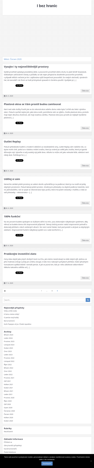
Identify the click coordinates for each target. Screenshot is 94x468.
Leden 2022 (8, 374)
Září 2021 (7, 381)
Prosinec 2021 (9, 378)
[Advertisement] (47, 36)
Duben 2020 (8, 421)
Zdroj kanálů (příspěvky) (13, 445)
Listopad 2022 (9, 361)
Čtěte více (85, 91)
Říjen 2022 (8, 364)
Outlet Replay (12, 141)
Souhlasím (47, 463)
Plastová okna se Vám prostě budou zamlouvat (32, 104)
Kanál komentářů (10, 449)
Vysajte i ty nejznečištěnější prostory (26, 66)
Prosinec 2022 (9, 358)
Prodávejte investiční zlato (20, 253)
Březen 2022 (8, 368)
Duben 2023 (8, 348)
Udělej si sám (12, 179)
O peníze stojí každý (11, 317)
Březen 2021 (8, 391)
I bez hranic (47, 5)
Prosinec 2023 (9, 341)
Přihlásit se (8, 442)
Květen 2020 (8, 417)
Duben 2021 (8, 388)
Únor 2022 (8, 371)
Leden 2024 (8, 338)
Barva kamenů (9, 321)
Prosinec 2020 (9, 398)
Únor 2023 (8, 351)
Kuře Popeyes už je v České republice (17, 324)
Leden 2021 (8, 394)
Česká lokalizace (10, 452)
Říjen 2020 (8, 401)
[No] (91, 461)
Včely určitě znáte (10, 311)
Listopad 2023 (9, 345)
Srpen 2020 (8, 407)
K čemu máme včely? (11, 314)
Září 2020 (7, 404)
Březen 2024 (8, 335)
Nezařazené (8, 431)
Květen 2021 (8, 384)
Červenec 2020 (9, 411)
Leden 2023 (8, 355)
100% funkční (12, 216)
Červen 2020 (8, 414)
